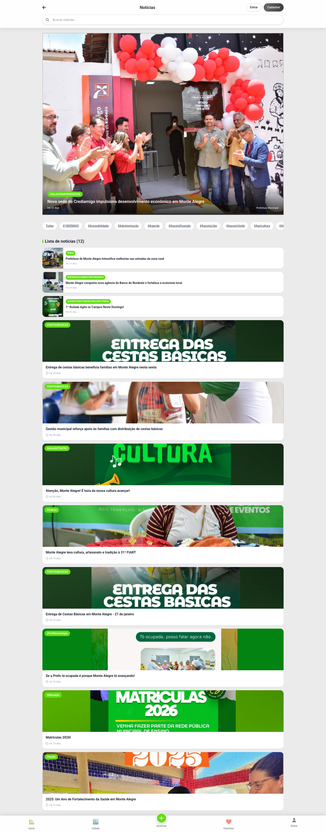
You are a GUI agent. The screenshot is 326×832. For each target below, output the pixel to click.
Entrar (254, 7)
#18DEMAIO (71, 226)
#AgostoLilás (208, 226)
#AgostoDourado (180, 226)
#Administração (128, 226)
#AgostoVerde (235, 226)
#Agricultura (262, 226)
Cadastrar (273, 7)
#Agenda (153, 226)
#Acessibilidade (98, 226)
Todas (50, 226)
